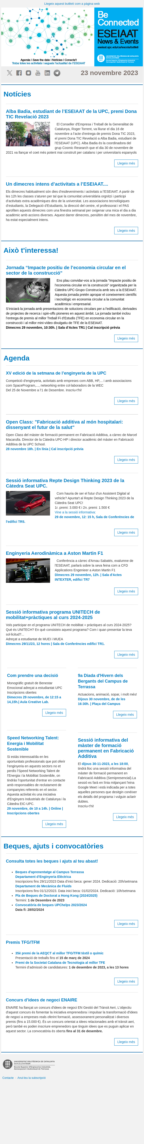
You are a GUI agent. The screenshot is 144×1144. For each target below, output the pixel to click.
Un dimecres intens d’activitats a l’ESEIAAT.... (57, 184)
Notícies (17, 94)
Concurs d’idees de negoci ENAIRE (41, 1000)
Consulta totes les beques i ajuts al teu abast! (52, 861)
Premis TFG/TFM (23, 942)
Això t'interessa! (31, 250)
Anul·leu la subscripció (31, 1078)
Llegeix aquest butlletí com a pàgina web (72, 3)
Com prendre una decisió (32, 675)
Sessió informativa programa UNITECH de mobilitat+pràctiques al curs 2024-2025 (53, 614)
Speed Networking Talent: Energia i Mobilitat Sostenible (33, 744)
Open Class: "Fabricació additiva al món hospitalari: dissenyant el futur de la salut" (64, 424)
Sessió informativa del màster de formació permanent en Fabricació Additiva (106, 748)
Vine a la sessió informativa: (70, 517)
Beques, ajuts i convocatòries (53, 846)
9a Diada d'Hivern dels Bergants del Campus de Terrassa (103, 681)
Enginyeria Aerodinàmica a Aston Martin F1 (54, 553)
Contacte (8, 1078)
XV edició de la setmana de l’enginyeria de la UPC (56, 373)
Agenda (17, 358)
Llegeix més (126, 163)
